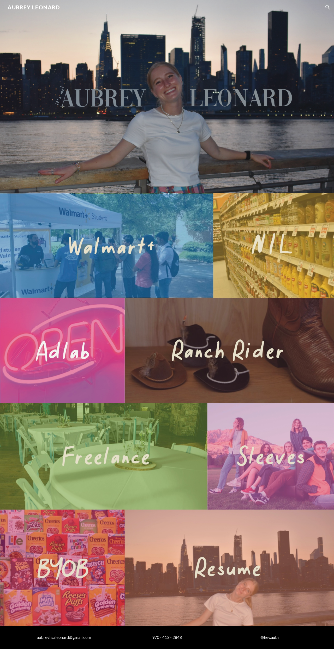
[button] (327, 7)
